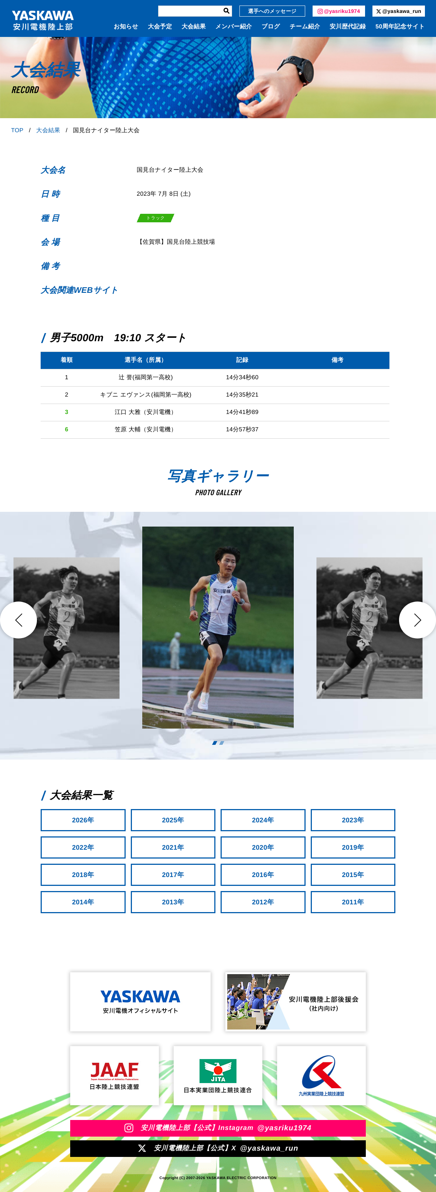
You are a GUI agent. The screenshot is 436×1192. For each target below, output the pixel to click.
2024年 (263, 820)
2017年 (173, 874)
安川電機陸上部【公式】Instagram (218, 1128)
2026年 (83, 820)
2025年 (173, 820)
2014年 (83, 902)
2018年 (83, 874)
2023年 (353, 820)
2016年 (263, 874)
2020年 (263, 847)
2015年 (353, 874)
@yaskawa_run (398, 11)
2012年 (263, 902)
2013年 (173, 902)
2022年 (83, 847)
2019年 (353, 847)
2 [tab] (221, 743)
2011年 (353, 902)
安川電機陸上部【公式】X (217, 1148)
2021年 (173, 847)
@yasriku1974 (339, 11)
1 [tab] (214, 743)
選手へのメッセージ (272, 11)
